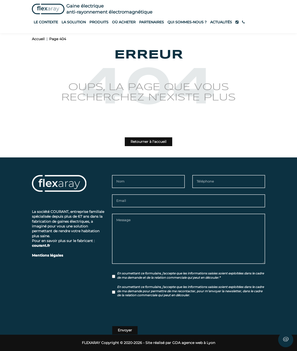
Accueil (38, 39)
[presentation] (150, 312)
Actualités (221, 22)
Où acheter (124, 22)
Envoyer (125, 330)
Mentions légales (47, 255)
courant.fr (41, 245)
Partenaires (151, 22)
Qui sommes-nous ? (187, 22)
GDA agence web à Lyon (193, 342)
